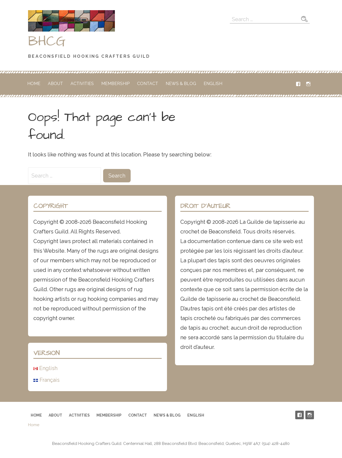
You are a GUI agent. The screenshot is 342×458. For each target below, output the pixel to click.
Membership (115, 83)
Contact (147, 83)
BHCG (47, 41)
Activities (82, 83)
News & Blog (181, 83)
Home (33, 83)
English (213, 83)
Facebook (298, 84)
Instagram (308, 84)
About (55, 83)
